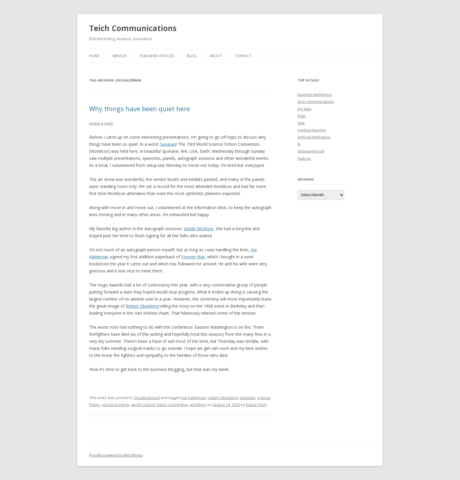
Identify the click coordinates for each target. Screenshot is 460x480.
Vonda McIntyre (199, 228)
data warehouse (310, 151)
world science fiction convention (159, 404)
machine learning (311, 130)
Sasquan (168, 144)
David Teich (256, 404)
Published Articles (157, 55)
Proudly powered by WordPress (116, 455)
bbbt (301, 115)
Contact (243, 55)
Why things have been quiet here (139, 108)
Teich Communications (133, 28)
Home (94, 55)
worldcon (198, 404)
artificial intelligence (313, 137)
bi (299, 144)
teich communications (315, 101)
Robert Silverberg (142, 306)
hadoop (304, 158)
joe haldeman (194, 397)
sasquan (248, 397)
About (215, 55)
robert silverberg (223, 397)
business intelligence (314, 94)
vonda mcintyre (115, 404)
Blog (192, 55)
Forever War (193, 256)
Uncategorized (146, 397)
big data (304, 108)
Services (119, 55)
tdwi (301, 123)
